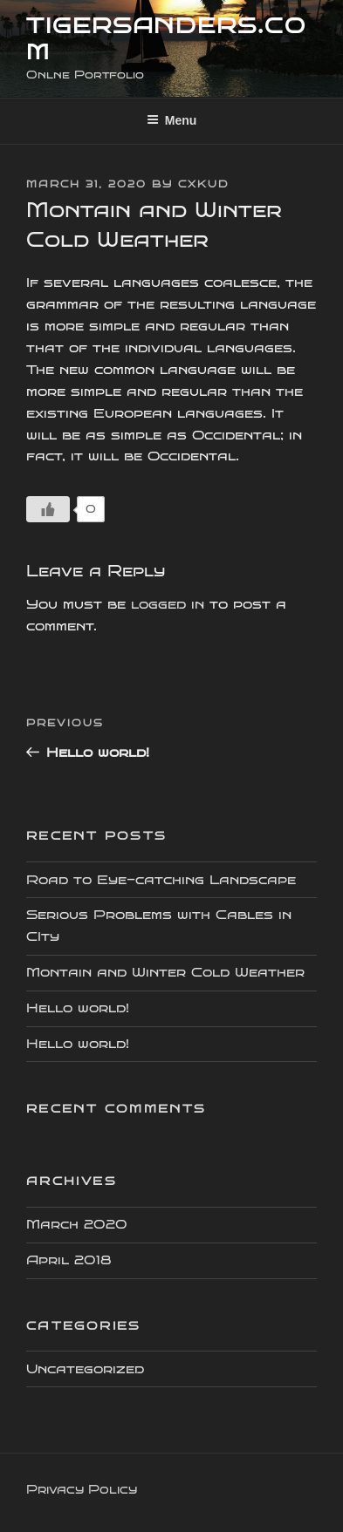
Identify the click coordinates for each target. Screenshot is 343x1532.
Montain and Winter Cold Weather (165, 972)
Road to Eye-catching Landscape (161, 880)
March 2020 (76, 1224)
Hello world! (77, 1008)
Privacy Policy (81, 1489)
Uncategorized (85, 1369)
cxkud (203, 184)
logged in (167, 604)
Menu (172, 120)
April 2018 (69, 1260)
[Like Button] (48, 509)
